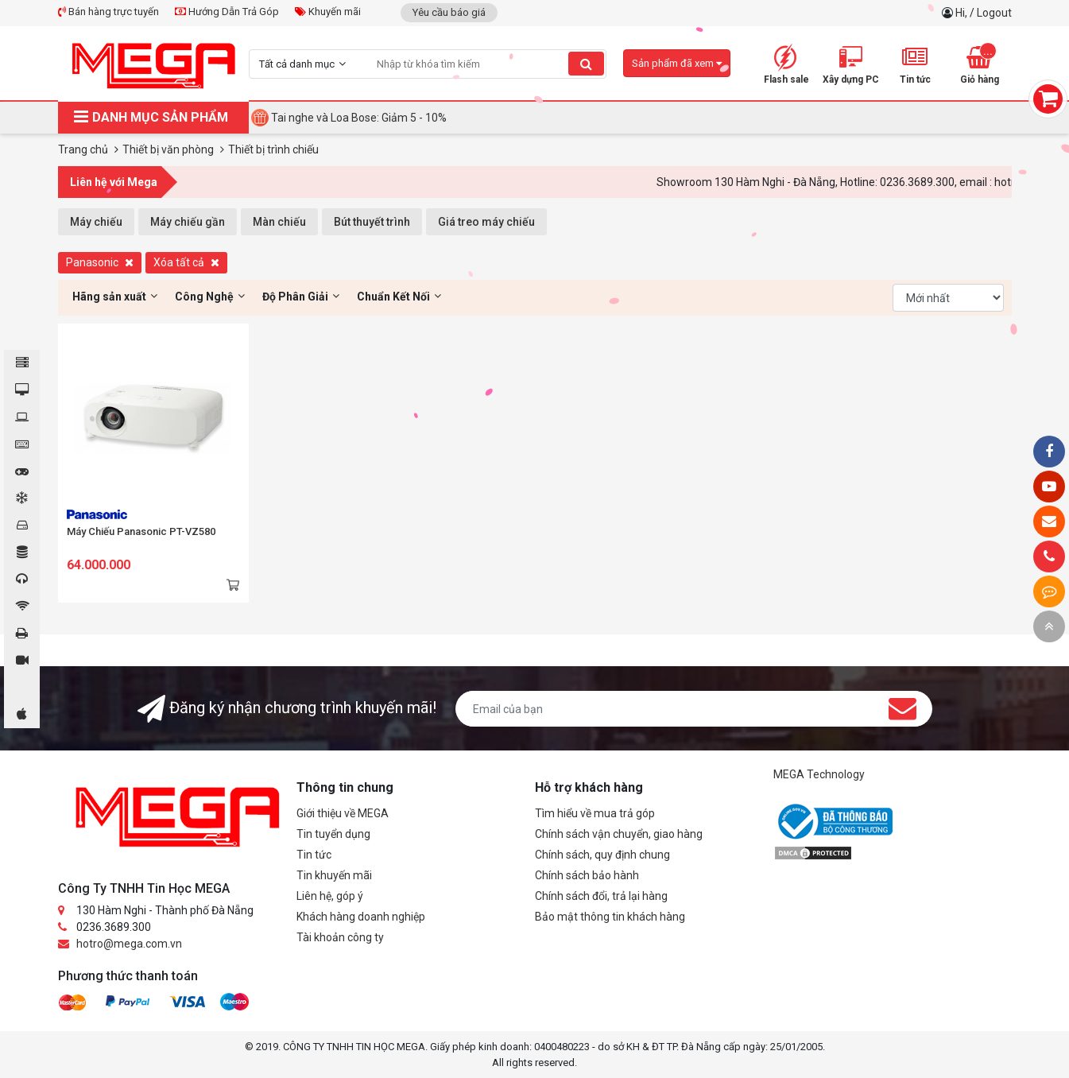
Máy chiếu (96, 221)
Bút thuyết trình (372, 221)
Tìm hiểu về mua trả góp (595, 813)
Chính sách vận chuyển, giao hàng (619, 834)
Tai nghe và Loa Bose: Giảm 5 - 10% (359, 117)
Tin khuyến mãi (334, 875)
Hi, (962, 12)
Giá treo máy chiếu (486, 221)
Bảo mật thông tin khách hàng (610, 916)
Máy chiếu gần (187, 221)
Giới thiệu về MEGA (342, 813)
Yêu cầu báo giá (449, 12)
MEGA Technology (819, 774)
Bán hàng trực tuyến (108, 11)
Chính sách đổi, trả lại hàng (601, 896)
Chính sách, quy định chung (602, 854)
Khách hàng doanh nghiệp (360, 916)
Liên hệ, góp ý (329, 896)
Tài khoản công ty (340, 937)
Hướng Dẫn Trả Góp (227, 11)
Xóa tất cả (186, 262)
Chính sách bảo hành (587, 875)
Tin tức (313, 854)
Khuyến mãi (328, 11)
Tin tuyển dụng (333, 834)
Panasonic (100, 262)
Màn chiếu (279, 221)
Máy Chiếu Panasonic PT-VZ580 (141, 531)
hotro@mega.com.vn (129, 943)
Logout (994, 12)
